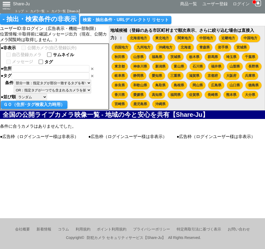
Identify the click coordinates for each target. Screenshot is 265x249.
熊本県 (231, 95)
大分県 (250, 95)
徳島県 (253, 85)
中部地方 (206, 38)
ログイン (241, 4)
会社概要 (22, 229)
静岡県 (138, 76)
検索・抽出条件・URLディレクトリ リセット (126, 19)
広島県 (216, 85)
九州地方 (143, 47)
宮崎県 (120, 104)
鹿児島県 (140, 104)
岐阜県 (120, 76)
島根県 (179, 85)
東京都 (120, 66)
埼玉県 (231, 57)
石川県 (198, 66)
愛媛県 (138, 95)
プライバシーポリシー (151, 229)
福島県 (157, 57)
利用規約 (83, 229)
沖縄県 (160, 104)
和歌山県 (140, 85)
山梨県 (235, 66)
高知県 (157, 95)
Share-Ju (21, 4)
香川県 (120, 95)
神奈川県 (140, 66)
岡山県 (198, 85)
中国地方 (250, 38)
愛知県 (157, 76)
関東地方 (184, 38)
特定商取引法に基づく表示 (199, 229)
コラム (63, 229)
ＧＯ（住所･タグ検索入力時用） (34, 104)
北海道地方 (138, 38)
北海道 (186, 47)
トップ (19, 11)
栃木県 (194, 57)
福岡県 (175, 95)
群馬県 (213, 57)
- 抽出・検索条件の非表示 (39, 19)
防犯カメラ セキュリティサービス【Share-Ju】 (126, 238)
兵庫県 (250, 76)
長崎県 (213, 95)
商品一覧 (188, 4)
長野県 (253, 66)
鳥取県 (160, 85)
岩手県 (223, 47)
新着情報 (43, 229)
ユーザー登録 (215, 4)
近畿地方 (228, 38)
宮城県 (241, 47)
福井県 (216, 66)
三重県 (175, 76)
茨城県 (175, 57)
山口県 (235, 85)
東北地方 (162, 38)
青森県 (204, 47)
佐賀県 (194, 95)
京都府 (213, 76)
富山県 (179, 66)
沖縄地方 (165, 47)
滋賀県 (194, 76)
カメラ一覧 (37, 11)
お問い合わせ (239, 229)
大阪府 (231, 76)
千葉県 (250, 57)
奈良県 (120, 85)
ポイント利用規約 (111, 229)
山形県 (138, 57)
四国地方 (121, 47)
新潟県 (160, 66)
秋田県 (120, 57)
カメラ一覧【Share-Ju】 (66, 11)
